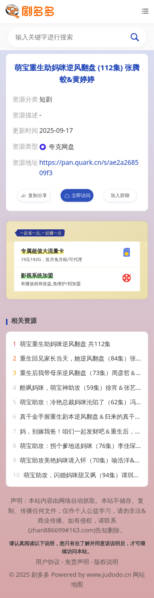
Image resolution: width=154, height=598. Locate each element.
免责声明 (77, 561)
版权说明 (106, 561)
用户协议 (48, 561)
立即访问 (77, 195)
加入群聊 (120, 195)
